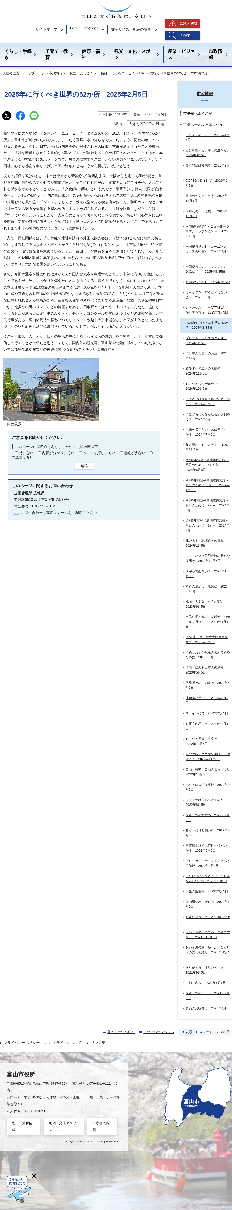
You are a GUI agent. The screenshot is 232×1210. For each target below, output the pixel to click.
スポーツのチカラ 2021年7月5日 (208, 995)
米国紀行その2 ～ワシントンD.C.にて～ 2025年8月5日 (206, 269)
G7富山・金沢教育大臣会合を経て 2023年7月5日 (207, 639)
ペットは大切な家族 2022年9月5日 (208, 787)
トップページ (34, 73)
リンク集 (98, 1043)
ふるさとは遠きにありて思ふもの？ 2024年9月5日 (208, 401)
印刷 (115, 123)
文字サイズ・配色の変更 (131, 29)
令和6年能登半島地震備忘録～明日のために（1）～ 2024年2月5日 (208, 525)
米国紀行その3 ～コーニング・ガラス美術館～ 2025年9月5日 (208, 251)
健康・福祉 (91, 54)
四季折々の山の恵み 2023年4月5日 (208, 685)
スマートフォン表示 (214, 1032)
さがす (184, 35)
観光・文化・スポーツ (134, 54)
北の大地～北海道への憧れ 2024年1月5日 (206, 543)
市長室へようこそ (80, 73)
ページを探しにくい (99, 453)
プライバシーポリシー (22, 1043)
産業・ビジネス (181, 54)
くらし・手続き (18, 54)
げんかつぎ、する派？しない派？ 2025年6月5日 (206, 294)
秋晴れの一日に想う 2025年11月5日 (207, 213)
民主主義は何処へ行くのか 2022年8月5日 (206, 802)
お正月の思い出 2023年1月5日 (207, 726)
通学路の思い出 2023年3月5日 (207, 700)
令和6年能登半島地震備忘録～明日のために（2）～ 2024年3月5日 (208, 505)
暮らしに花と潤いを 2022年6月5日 (208, 832)
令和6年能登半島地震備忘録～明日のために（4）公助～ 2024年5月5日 (207, 465)
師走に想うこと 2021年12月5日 (208, 919)
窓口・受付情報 (22, 1126)
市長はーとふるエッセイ (116, 73)
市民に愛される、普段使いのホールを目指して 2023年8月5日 (208, 621)
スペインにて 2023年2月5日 (207, 713)
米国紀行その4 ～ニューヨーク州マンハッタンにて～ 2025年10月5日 (208, 231)
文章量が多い (23, 457)
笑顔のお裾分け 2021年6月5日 (207, 1011)
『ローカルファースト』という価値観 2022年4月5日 (208, 863)
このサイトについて (65, 1043)
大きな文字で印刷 (144, 123)
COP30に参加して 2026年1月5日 (206, 183)
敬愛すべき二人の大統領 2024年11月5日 (205, 371)
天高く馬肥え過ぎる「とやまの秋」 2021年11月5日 (208, 934)
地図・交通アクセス (62, 1126)
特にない (26, 453)
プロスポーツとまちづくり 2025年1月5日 (206, 340)
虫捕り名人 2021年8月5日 (206, 983)
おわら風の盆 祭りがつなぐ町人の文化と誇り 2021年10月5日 (208, 952)
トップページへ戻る (158, 1032)
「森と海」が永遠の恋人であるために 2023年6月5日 (208, 654)
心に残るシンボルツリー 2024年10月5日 (205, 386)
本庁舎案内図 (100, 1126)
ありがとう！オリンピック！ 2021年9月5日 (208, 970)
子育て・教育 (56, 54)
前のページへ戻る (121, 1032)
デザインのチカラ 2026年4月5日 (208, 137)
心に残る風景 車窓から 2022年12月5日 (205, 741)
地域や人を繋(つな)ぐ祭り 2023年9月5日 (206, 604)
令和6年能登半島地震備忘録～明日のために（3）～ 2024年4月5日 (208, 485)
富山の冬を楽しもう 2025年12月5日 (207, 198)
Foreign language (84, 28)
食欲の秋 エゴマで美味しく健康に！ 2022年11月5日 (208, 756)
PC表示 (186, 1032)
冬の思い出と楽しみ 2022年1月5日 (208, 904)
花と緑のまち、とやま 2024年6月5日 (207, 447)
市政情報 (215, 54)
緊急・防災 (188, 23)
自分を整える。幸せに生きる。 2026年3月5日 (209, 152)
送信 (84, 466)
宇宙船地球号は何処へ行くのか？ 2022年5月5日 (206, 848)
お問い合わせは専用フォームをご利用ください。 (61, 513)
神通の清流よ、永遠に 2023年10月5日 (207, 589)
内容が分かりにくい (58, 453)
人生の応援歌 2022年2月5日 (207, 891)
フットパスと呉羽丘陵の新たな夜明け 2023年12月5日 (208, 558)
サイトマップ (46, 29)
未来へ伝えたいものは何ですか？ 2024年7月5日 (206, 432)
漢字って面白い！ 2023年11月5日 (207, 573)
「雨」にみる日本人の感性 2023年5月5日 (206, 670)
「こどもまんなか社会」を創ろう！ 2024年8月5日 (208, 416)
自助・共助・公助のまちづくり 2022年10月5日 (209, 771)
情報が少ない (134, 453)
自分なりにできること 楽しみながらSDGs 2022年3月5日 (208, 878)
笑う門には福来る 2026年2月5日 (208, 168)
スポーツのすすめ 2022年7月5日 (208, 817)
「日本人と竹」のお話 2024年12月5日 (207, 355)
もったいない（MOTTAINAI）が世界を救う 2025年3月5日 (207, 310)
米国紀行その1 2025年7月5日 (208, 282)
